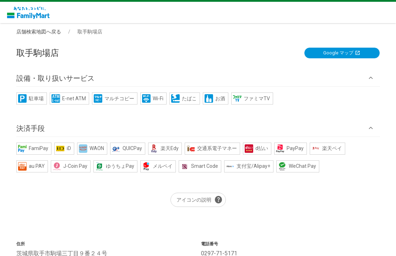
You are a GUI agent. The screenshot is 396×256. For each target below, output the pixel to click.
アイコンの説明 (200, 200)
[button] (198, 78)
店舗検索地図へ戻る (38, 31)
